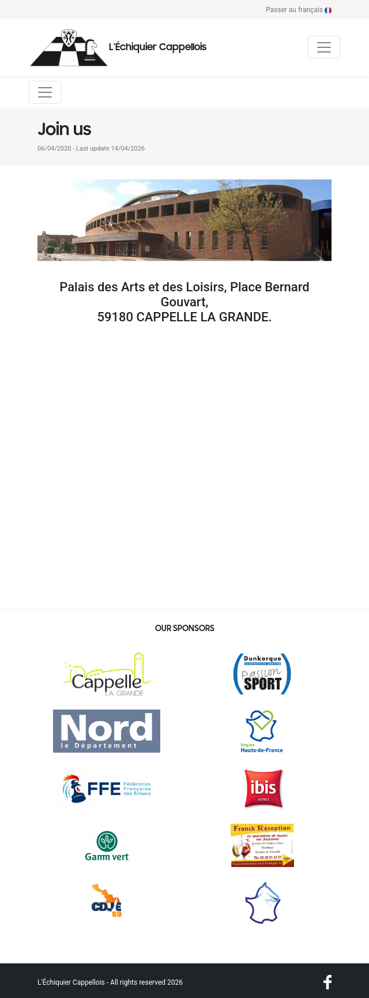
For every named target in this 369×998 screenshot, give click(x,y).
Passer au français (299, 10)
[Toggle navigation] (324, 47)
